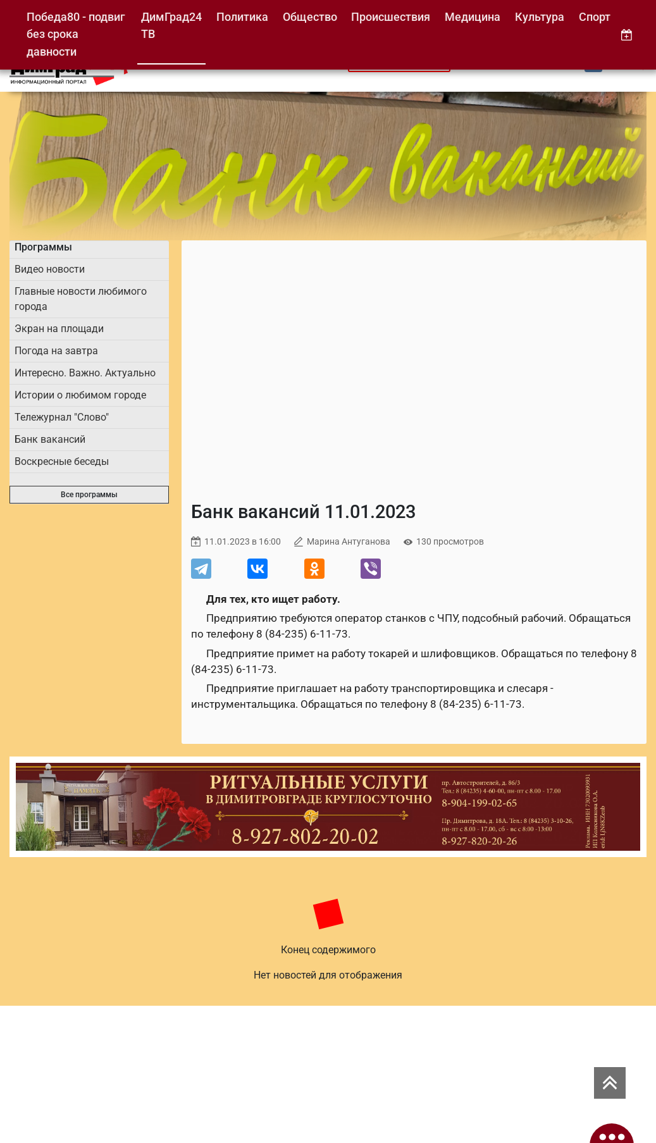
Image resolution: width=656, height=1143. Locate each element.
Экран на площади (59, 329)
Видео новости (50, 269)
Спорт (594, 16)
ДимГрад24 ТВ (171, 25)
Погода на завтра (56, 351)
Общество (310, 16)
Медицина (472, 16)
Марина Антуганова (348, 541)
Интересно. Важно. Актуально (85, 373)
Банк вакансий (50, 439)
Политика (242, 16)
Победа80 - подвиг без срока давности (76, 34)
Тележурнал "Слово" (62, 417)
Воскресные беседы (62, 461)
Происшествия (390, 16)
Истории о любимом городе (80, 395)
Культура (539, 16)
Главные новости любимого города (81, 298)
